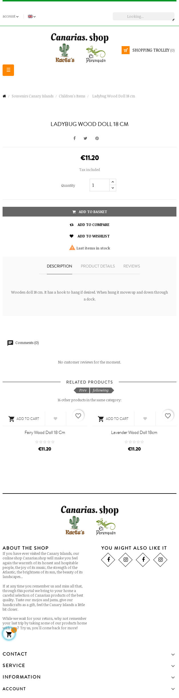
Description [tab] (59, 266)
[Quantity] (100, 185)
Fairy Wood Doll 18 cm (45, 432)
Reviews (131, 266)
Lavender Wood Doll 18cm (134, 432)
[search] (143, 16)
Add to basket (89, 211)
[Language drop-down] (32, 16)
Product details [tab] (98, 266)
